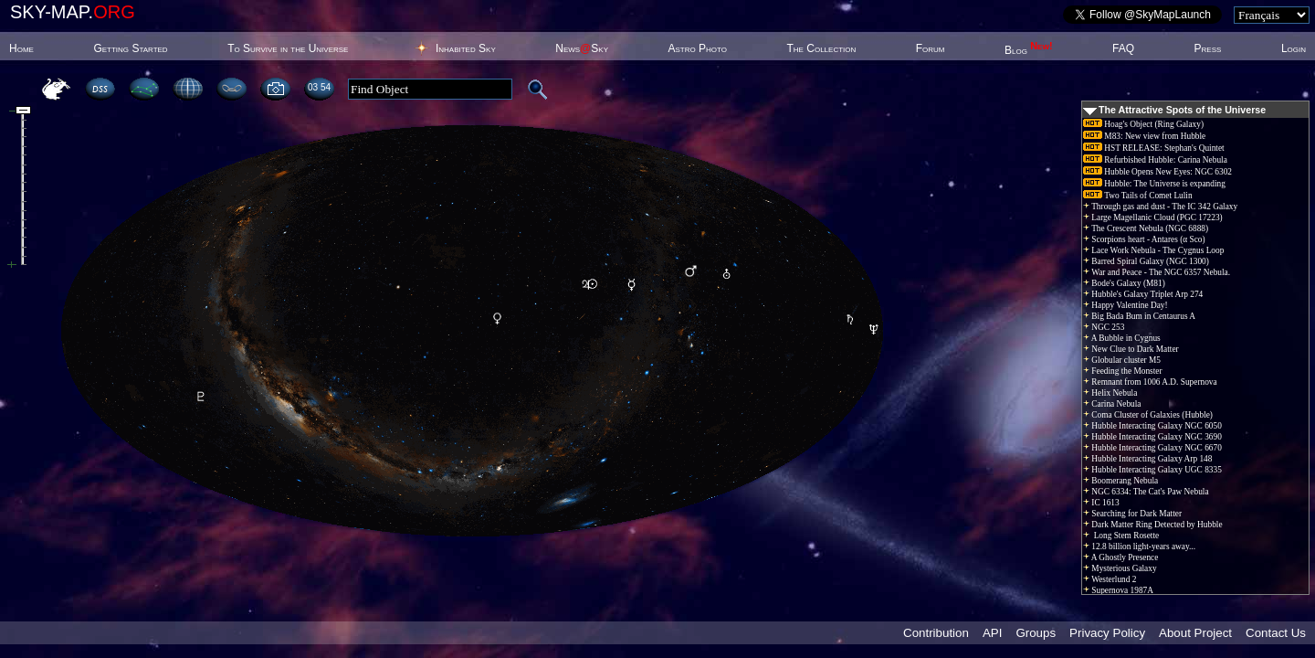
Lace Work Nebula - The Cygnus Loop (1153, 250)
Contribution (936, 633)
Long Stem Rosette (1121, 535)
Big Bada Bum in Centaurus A (1139, 316)
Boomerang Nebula (1120, 480)
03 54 (319, 87)
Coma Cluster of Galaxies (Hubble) (1148, 414)
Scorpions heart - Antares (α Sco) (1144, 239)
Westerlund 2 (1109, 579)
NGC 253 (1103, 327)
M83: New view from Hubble (1144, 136)
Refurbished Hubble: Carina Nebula (1155, 159)
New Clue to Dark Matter (1131, 349)
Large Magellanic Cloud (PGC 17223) (1153, 217)
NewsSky (581, 48)
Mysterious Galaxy (1120, 568)
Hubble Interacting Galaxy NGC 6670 (1152, 447)
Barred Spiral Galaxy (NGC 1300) (1146, 261)
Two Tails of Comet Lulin (1138, 195)
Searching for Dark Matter (1132, 513)
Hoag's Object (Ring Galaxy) (1143, 124)
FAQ (1123, 48)
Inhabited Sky (466, 48)
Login (1293, 48)
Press (1208, 48)
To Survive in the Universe (287, 48)
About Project (1195, 633)
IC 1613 (1101, 502)
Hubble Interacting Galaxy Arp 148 (1147, 458)
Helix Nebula (1110, 393)
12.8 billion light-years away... (1139, 546)
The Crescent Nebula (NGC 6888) (1145, 228)
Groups (1035, 633)
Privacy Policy (1107, 633)
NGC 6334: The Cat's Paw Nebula (1146, 491)
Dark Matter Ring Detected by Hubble (1153, 524)
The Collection (821, 48)
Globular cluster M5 (1122, 360)
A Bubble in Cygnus (1122, 338)
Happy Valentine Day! (1125, 305)
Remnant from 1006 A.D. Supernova (1150, 382)
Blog (1029, 50)
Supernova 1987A (1118, 590)
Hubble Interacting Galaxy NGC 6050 (1152, 425)
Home (21, 48)
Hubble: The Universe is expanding (1154, 183)
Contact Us (1276, 633)
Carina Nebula (1112, 404)
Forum (930, 48)
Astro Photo (697, 48)
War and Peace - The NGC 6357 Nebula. (1156, 272)
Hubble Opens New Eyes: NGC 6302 (1157, 171)
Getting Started (130, 48)
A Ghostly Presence (1120, 557)
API (992, 633)
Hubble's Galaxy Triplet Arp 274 (1143, 294)
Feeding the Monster (1122, 371)
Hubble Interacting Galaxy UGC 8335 (1152, 469)
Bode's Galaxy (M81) (1124, 283)
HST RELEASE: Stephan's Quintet (1154, 148)
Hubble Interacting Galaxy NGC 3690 (1152, 436)
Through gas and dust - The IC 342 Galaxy (1160, 206)
